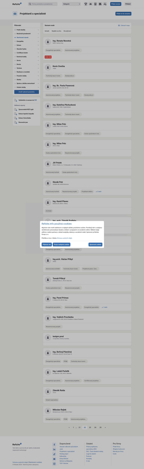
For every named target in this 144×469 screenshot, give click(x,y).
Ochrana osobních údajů (64, 238)
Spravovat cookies (95, 244)
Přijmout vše (47, 244)
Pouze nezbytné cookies (61, 244)
